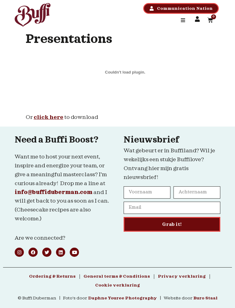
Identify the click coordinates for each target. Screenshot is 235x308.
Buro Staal (205, 298)
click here (48, 117)
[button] (182, 20)
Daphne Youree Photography (122, 298)
